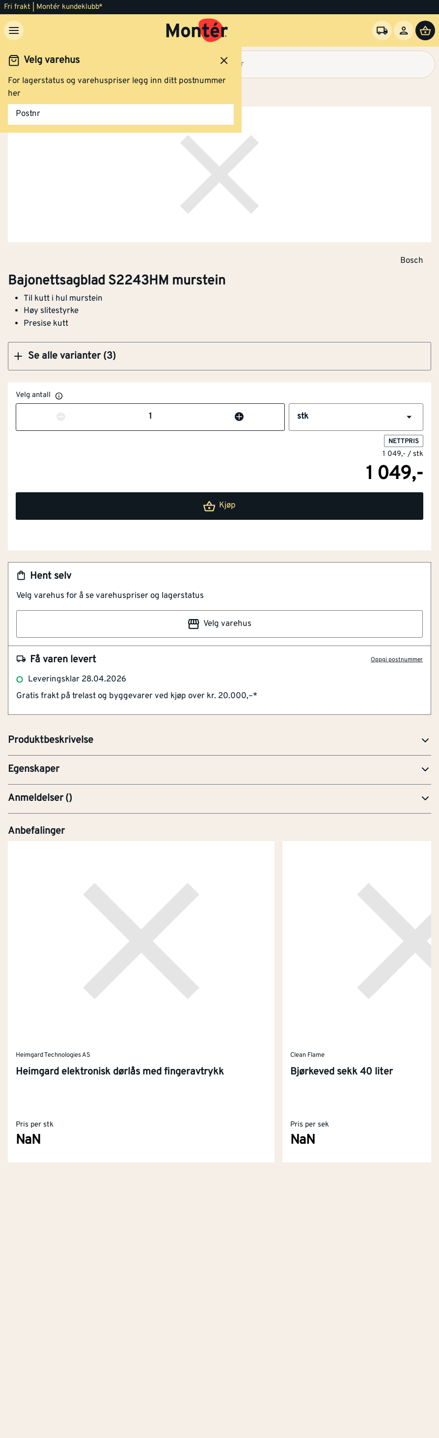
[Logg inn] (403, 30)
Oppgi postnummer (397, 660)
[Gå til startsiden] (197, 30)
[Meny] (14, 30)
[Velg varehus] (382, 30)
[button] (219, 356)
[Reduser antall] (61, 417)
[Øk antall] (239, 417)
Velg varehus (219, 624)
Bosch (411, 260)
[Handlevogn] (425, 30)
